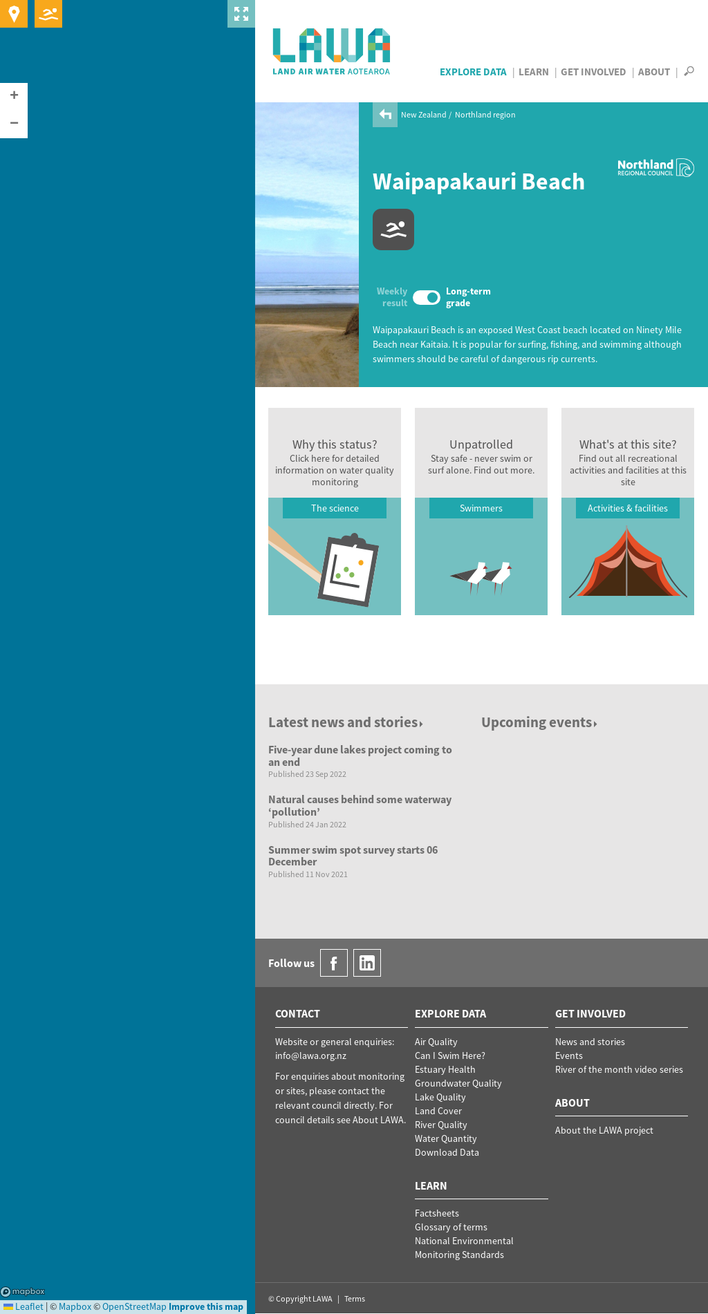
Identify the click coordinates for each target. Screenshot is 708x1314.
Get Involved (593, 71)
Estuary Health (445, 1069)
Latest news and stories (346, 722)
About (654, 71)
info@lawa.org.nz (310, 1055)
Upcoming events (540, 722)
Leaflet (23, 1306)
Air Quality (436, 1041)
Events (569, 1055)
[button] (14, 97)
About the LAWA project (604, 1130)
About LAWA (378, 1120)
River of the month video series (619, 1069)
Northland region (485, 114)
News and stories (590, 1041)
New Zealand (424, 114)
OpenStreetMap (134, 1306)
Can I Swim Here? (450, 1055)
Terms (354, 1298)
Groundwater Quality (458, 1083)
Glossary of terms (451, 1227)
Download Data (447, 1152)
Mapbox (22, 1292)
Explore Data (473, 71)
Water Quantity (446, 1138)
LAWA (332, 51)
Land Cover (438, 1111)
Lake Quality (440, 1097)
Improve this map (206, 1306)
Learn (534, 71)
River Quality (441, 1124)
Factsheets (437, 1213)
